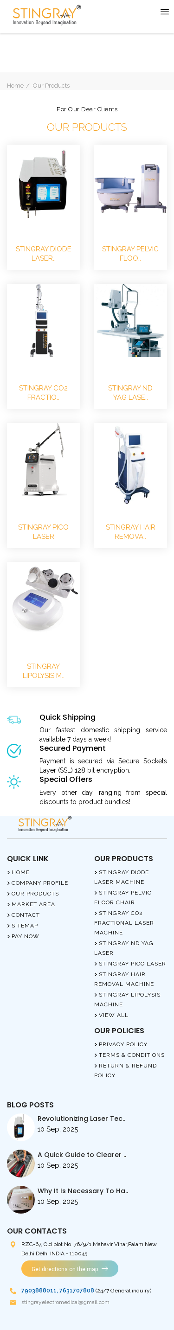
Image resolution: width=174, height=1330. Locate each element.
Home (15, 85)
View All (114, 1015)
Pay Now (25, 936)
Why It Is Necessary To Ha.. (83, 1191)
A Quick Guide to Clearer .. (82, 1154)
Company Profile (40, 883)
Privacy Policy (123, 1044)
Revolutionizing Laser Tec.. (81, 1118)
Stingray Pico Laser (132, 963)
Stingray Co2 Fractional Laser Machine (124, 923)
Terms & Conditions (132, 1055)
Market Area (33, 904)
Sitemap (25, 925)
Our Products (35, 893)
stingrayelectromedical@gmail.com (65, 1302)
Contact (26, 915)
